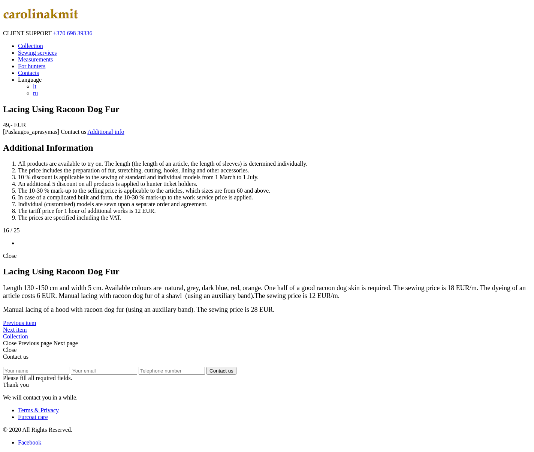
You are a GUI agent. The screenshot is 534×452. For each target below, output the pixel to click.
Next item (15, 329)
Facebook (29, 442)
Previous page (35, 343)
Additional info (105, 132)
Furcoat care (33, 417)
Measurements (35, 59)
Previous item (19, 323)
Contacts (28, 73)
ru (35, 93)
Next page (66, 343)
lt (34, 86)
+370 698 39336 (73, 33)
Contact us (73, 132)
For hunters (31, 66)
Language (30, 79)
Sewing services (37, 52)
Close (9, 256)
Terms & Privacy (38, 410)
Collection (30, 46)
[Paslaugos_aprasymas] (31, 132)
